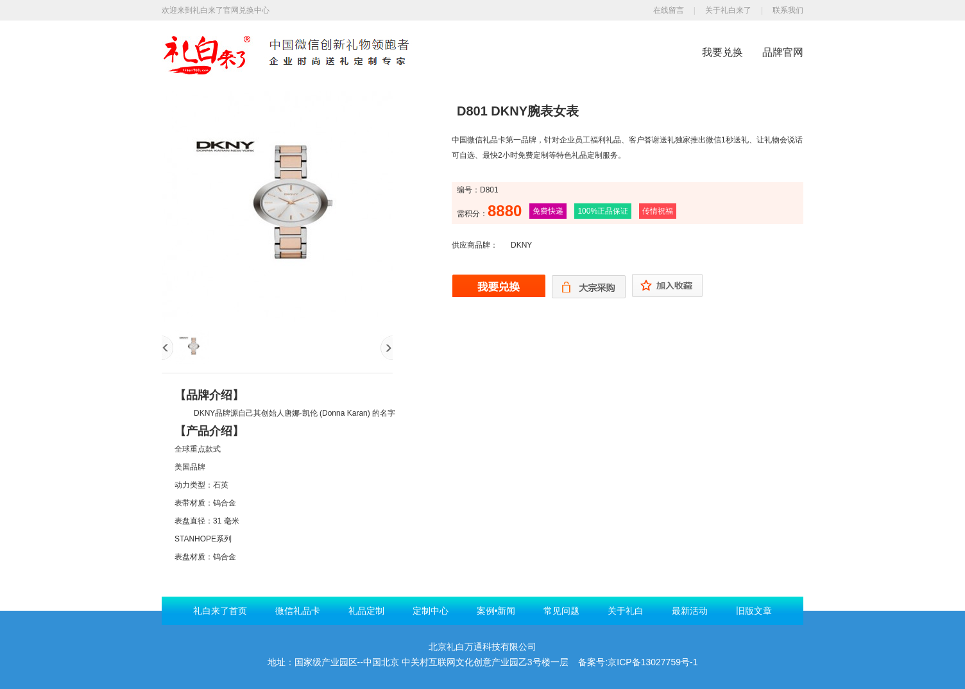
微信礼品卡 (297, 611)
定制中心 (430, 611)
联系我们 (788, 10)
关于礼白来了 (728, 10)
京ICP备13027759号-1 (652, 662)
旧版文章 (754, 611)
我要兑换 (501, 285)
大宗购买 (591, 285)
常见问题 (561, 611)
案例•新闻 (496, 611)
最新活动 (690, 611)
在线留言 (668, 10)
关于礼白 (626, 611)
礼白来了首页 (220, 611)
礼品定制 (366, 611)
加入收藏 (671, 285)
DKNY (521, 245)
